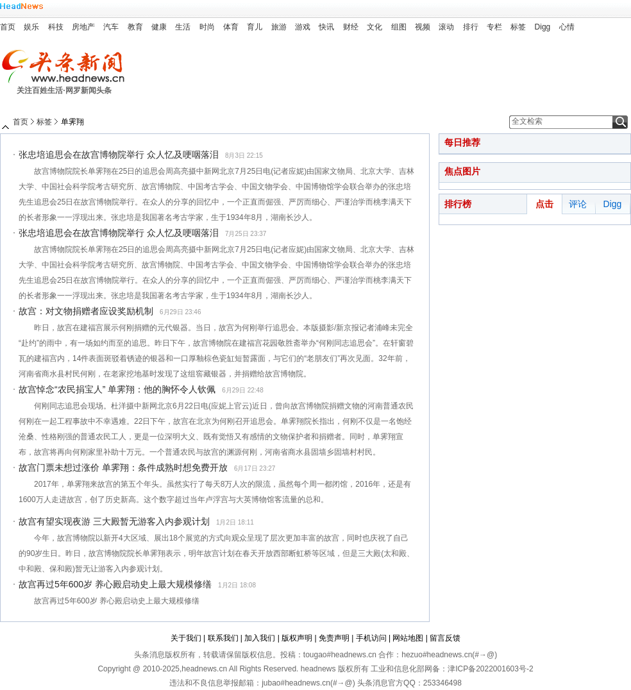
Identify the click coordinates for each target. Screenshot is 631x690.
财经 (350, 26)
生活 (182, 26)
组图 (399, 26)
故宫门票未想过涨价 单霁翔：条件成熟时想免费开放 (123, 467)
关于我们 (186, 638)
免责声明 (334, 638)
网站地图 (407, 638)
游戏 (302, 26)
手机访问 (371, 638)
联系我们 (223, 638)
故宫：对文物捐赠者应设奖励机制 (86, 311)
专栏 (494, 26)
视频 (422, 26)
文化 (374, 26)
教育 (135, 26)
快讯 (326, 26)
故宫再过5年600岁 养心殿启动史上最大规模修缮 (115, 584)
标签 (518, 26)
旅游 (279, 26)
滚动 (446, 26)
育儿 (254, 26)
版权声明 (297, 638)
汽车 (111, 26)
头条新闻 (67, 66)
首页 (7, 26)
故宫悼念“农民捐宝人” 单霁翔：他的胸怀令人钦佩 (117, 389)
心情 (567, 26)
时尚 (207, 26)
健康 (159, 26)
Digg (543, 26)
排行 (470, 26)
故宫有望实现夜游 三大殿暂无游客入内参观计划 (114, 521)
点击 (544, 204)
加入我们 (259, 638)
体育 (231, 26)
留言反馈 (445, 638)
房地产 (83, 26)
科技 (55, 26)
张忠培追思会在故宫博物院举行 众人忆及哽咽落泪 (119, 154)
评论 (578, 204)
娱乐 (31, 26)
